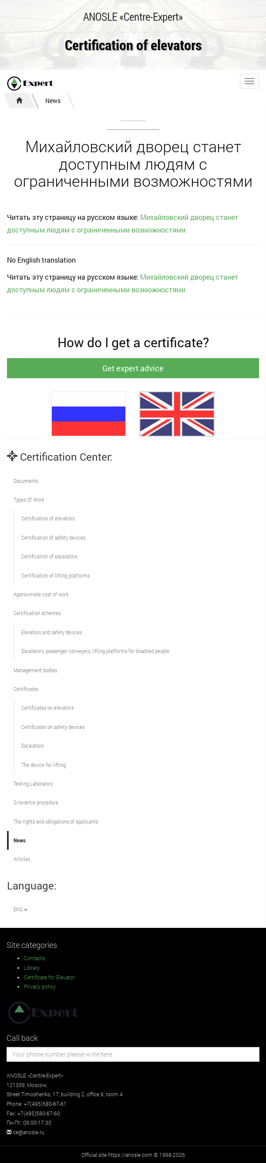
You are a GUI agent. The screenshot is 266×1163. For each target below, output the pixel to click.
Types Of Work (28, 499)
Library (32, 967)
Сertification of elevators (47, 518)
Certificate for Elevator (49, 977)
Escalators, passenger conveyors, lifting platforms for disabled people (95, 651)
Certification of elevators (133, 45)
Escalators (32, 745)
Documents (25, 481)
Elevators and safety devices (51, 632)
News (53, 100)
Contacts (34, 957)
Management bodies (35, 670)
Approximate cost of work (40, 594)
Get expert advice (133, 368)
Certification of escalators (49, 556)
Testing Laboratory (33, 783)
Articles (21, 859)
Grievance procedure (35, 802)
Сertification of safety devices (53, 537)
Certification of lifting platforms (55, 575)
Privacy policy (40, 986)
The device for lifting (43, 765)
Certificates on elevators (47, 707)
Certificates (25, 689)
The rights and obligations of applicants (55, 821)
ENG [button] (20, 909)
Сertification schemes (37, 613)
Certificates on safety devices (52, 727)
